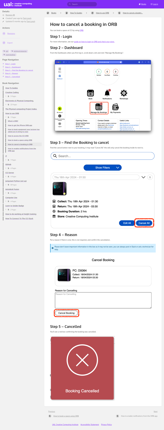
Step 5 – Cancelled (12, 76)
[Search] (70, 4)
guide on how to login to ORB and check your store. (94, 42)
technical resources (19, 51)
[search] (82, 4)
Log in (154, 4)
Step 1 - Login (10, 64)
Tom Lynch (27, 18)
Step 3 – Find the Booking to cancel (19, 70)
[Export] (21, 43)
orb (6, 51)
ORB (81, 30)
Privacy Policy (106, 424)
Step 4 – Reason (11, 73)
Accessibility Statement (90, 424)
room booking (9, 55)
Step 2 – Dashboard (13, 67)
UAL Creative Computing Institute (65, 424)
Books (142, 4)
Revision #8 (8, 15)
